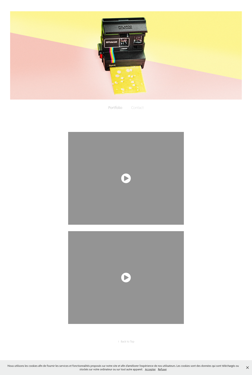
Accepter (150, 369)
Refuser (162, 369)
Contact (137, 107)
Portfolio (115, 107)
